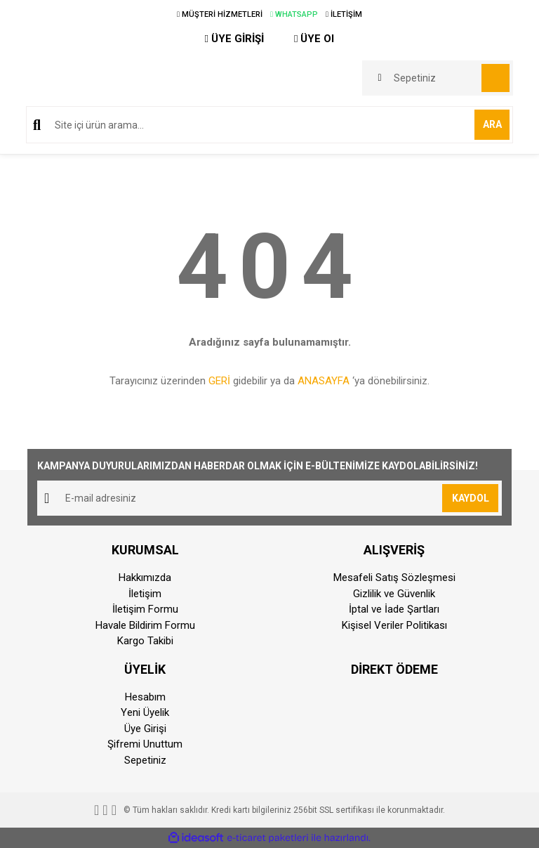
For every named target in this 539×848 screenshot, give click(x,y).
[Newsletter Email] (269, 498)
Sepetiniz (145, 760)
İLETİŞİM (344, 14)
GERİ (219, 380)
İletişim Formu (145, 609)
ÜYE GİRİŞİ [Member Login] (234, 38)
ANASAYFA (324, 380)
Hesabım (145, 697)
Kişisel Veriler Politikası (394, 625)
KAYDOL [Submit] (470, 498)
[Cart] (437, 78)
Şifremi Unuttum (144, 744)
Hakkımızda (145, 577)
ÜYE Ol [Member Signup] (314, 38)
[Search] (269, 124)
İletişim (144, 593)
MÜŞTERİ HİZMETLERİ (219, 14)
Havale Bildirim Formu (145, 625)
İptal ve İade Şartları (394, 609)
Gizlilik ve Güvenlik (394, 593)
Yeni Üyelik (145, 712)
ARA (492, 124)
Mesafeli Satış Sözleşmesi (394, 577)
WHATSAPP (294, 14)
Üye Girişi (145, 728)
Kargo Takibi (145, 640)
